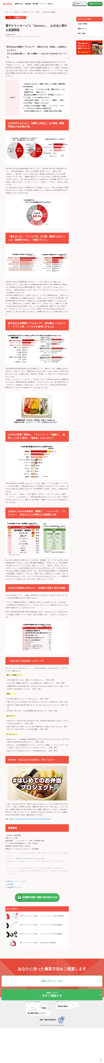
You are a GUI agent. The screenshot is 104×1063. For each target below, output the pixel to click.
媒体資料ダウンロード (14, 887)
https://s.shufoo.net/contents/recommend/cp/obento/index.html (30, 818)
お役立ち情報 (82, 24)
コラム (11, 12)
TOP (6, 12)
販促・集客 (81, 33)
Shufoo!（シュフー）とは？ (16, 881)
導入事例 (10, 884)
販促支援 (28, 4)
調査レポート (18, 12)
